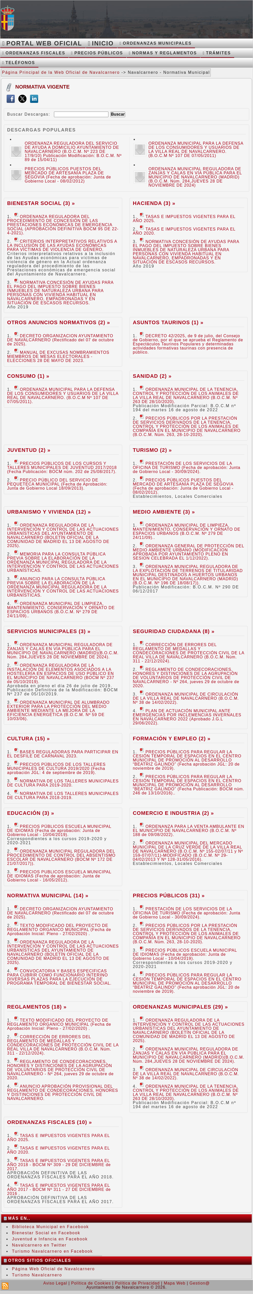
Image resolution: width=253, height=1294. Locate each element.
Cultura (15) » (28, 738)
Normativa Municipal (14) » (48, 895)
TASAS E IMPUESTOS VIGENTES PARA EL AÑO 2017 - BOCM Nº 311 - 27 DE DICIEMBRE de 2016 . (59, 1189)
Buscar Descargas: (28, 114)
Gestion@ (200, 1283)
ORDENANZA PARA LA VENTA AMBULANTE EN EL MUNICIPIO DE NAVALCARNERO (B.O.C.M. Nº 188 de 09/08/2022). (188, 830)
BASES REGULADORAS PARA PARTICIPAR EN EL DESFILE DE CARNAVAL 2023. (62, 754)
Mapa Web (174, 1283)
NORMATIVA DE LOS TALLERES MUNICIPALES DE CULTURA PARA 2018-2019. (63, 795)
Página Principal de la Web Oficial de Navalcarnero (61, 72)
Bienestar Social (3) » (41, 203)
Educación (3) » (30, 813)
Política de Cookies (91, 1283)
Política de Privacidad (137, 1283)
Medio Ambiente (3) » (164, 512)
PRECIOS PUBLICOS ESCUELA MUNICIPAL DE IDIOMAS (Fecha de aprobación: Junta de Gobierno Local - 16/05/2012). (59, 876)
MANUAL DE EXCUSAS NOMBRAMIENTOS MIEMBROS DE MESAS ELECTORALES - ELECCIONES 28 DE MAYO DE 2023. (58, 356)
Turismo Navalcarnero (37, 1275)
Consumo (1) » (28, 376)
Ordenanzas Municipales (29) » (180, 1007)
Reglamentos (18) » (37, 1007)
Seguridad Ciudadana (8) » (174, 631)
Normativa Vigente (42, 87)
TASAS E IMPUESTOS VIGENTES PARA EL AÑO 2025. (184, 218)
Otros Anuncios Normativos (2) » (58, 322)
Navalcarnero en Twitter (39, 1245)
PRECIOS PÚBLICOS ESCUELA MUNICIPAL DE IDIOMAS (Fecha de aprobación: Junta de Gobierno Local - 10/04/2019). (59, 830)
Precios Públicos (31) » (169, 895)
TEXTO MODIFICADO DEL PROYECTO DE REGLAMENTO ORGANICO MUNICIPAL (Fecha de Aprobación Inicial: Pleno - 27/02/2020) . (59, 929)
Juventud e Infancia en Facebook (50, 1239)
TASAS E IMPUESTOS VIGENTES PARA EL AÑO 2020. (184, 231)
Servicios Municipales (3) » (49, 631)
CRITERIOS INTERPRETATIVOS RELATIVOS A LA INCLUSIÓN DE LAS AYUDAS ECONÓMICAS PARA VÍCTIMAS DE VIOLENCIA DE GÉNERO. (62, 245)
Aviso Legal (55, 1283)
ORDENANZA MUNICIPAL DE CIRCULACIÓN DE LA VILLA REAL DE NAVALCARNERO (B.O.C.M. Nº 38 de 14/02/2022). (186, 698)
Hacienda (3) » (154, 203)
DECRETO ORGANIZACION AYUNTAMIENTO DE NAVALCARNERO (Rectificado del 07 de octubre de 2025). (60, 340)
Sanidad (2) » (152, 376)
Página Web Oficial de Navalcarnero (53, 1269)
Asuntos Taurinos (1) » (168, 322)
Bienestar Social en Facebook (46, 1233)
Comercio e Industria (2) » (173, 813)
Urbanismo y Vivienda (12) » (49, 512)
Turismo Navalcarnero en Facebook (52, 1251)
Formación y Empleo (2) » (172, 738)
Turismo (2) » (152, 450)
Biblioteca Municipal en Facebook (50, 1227)
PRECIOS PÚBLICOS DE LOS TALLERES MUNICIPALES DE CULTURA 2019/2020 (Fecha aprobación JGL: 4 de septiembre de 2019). (56, 768)
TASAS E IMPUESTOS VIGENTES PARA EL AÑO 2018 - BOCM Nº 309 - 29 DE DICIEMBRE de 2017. (59, 1164)
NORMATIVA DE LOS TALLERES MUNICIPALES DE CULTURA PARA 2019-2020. (63, 783)
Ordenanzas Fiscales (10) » (49, 1122)
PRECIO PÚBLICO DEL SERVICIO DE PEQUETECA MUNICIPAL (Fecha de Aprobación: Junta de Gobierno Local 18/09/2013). (57, 484)
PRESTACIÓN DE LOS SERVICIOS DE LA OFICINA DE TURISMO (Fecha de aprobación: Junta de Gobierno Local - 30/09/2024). (187, 467)
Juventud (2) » (28, 450)
